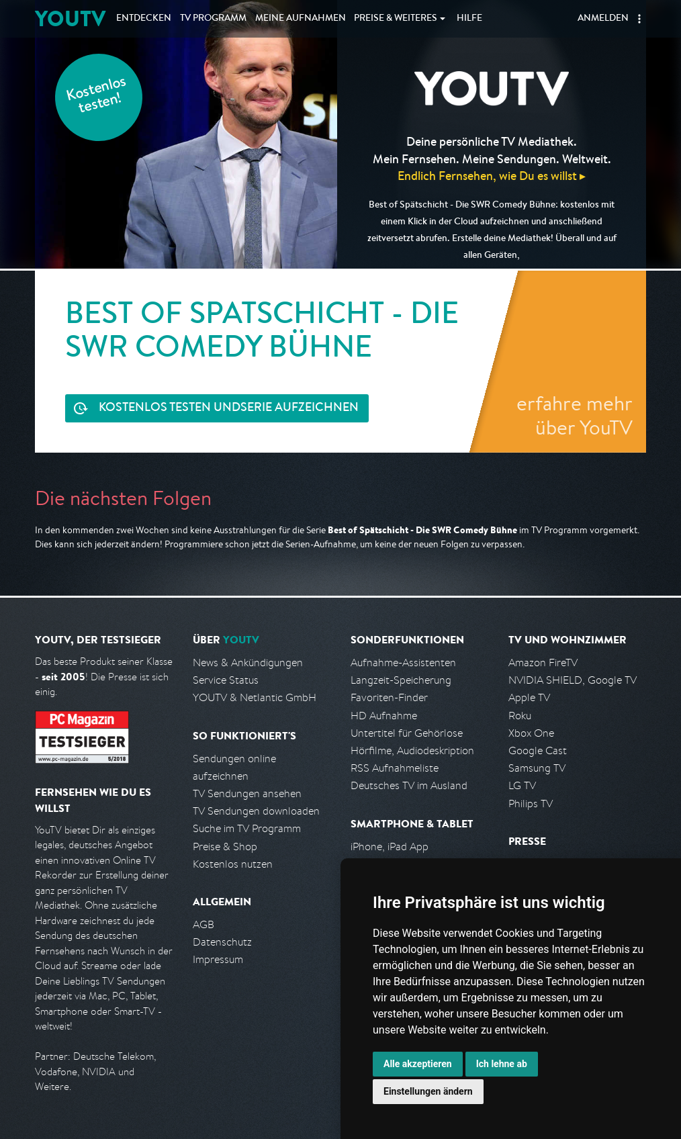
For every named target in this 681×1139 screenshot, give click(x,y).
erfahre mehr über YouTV (574, 415)
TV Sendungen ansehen (247, 793)
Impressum (218, 959)
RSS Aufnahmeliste (395, 768)
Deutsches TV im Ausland (409, 785)
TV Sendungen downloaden (256, 811)
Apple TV (529, 697)
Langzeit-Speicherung (401, 680)
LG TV (522, 785)
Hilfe (469, 19)
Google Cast (537, 750)
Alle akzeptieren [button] (417, 1063)
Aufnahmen (300, 19)
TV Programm (213, 19)
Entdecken (143, 19)
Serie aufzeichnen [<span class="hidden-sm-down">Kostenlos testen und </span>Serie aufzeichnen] (229, 409)
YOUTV (70, 18)
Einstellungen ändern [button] (428, 1091)
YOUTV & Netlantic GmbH (254, 697)
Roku (519, 716)
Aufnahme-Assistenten (403, 662)
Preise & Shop (225, 846)
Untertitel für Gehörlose (407, 733)
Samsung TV (536, 768)
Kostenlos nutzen (233, 864)
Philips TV (530, 803)
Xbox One (531, 733)
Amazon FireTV (543, 662)
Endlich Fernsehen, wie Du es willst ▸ (492, 175)
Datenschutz (222, 942)
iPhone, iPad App (389, 846)
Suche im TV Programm (247, 828)
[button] (639, 19)
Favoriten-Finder (389, 697)
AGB (203, 924)
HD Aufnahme (384, 716)
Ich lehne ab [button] (501, 1063)
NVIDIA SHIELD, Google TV (572, 680)
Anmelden (603, 19)
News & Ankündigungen (248, 662)
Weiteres (395, 19)
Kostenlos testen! (96, 96)
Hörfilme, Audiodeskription (412, 750)
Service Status (226, 680)
